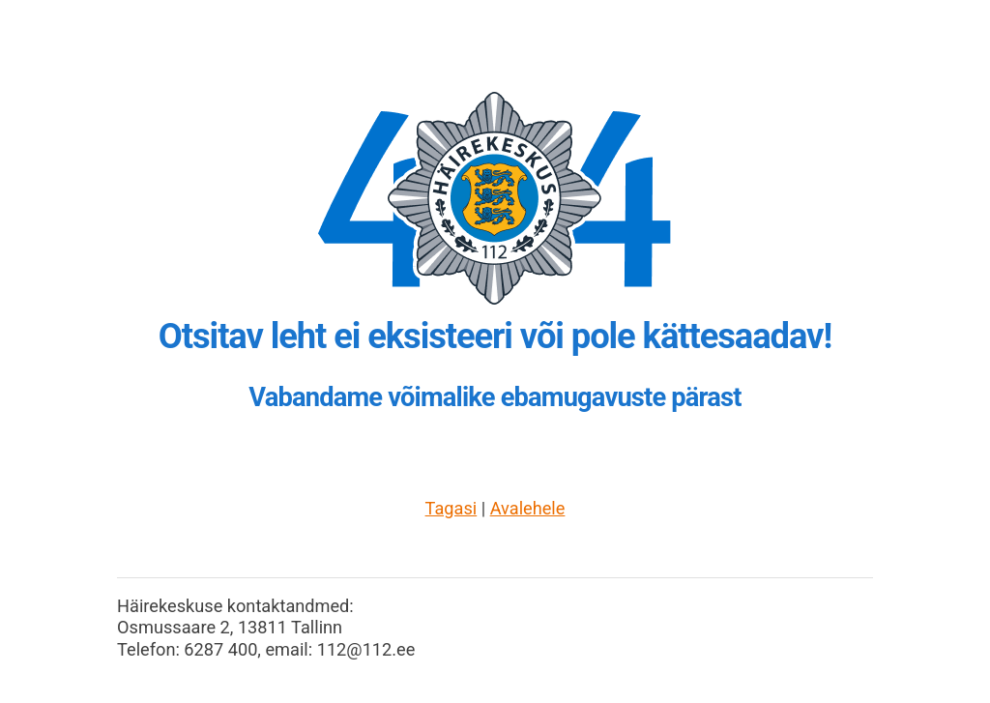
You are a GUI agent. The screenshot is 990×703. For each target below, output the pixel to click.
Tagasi (451, 508)
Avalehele (528, 508)
